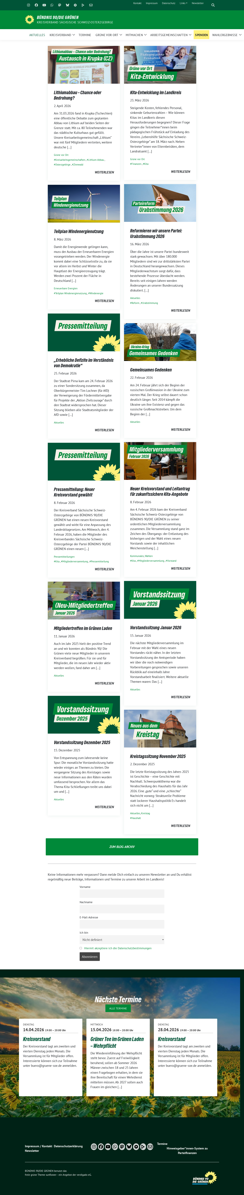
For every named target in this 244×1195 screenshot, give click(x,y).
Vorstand (171, 560)
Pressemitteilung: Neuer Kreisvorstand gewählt (74, 492)
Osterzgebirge (62, 164)
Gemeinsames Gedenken (151, 369)
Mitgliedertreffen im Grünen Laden (83, 628)
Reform (135, 303)
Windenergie (96, 293)
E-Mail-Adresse (89, 917)
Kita (146, 163)
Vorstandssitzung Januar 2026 (155, 627)
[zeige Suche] (213, 5)
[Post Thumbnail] (84, 64)
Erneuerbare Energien (65, 288)
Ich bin (84, 932)
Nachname (86, 902)
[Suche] (208, 5)
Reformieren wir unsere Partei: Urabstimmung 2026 (156, 233)
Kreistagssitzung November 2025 (158, 756)
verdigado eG (84, 1174)
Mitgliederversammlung (151, 560)
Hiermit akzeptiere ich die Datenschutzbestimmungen (117, 948)
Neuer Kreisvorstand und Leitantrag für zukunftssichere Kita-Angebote (160, 491)
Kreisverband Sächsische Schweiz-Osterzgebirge (75, 22)
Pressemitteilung (100, 561)
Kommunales (137, 556)
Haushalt (136, 818)
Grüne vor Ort (61, 155)
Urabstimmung (150, 303)
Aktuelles (135, 298)
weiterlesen (104, 172)
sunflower (51, 1174)
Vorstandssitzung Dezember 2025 (82, 742)
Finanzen (136, 163)
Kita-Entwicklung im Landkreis (155, 92)
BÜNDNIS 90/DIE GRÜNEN (58, 17)
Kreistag (145, 813)
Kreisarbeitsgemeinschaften (70, 159)
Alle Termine (118, 1008)
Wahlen (149, 556)
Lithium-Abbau (96, 159)
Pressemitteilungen (64, 556)
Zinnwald (78, 164)
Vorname (85, 887)
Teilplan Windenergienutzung (79, 231)
